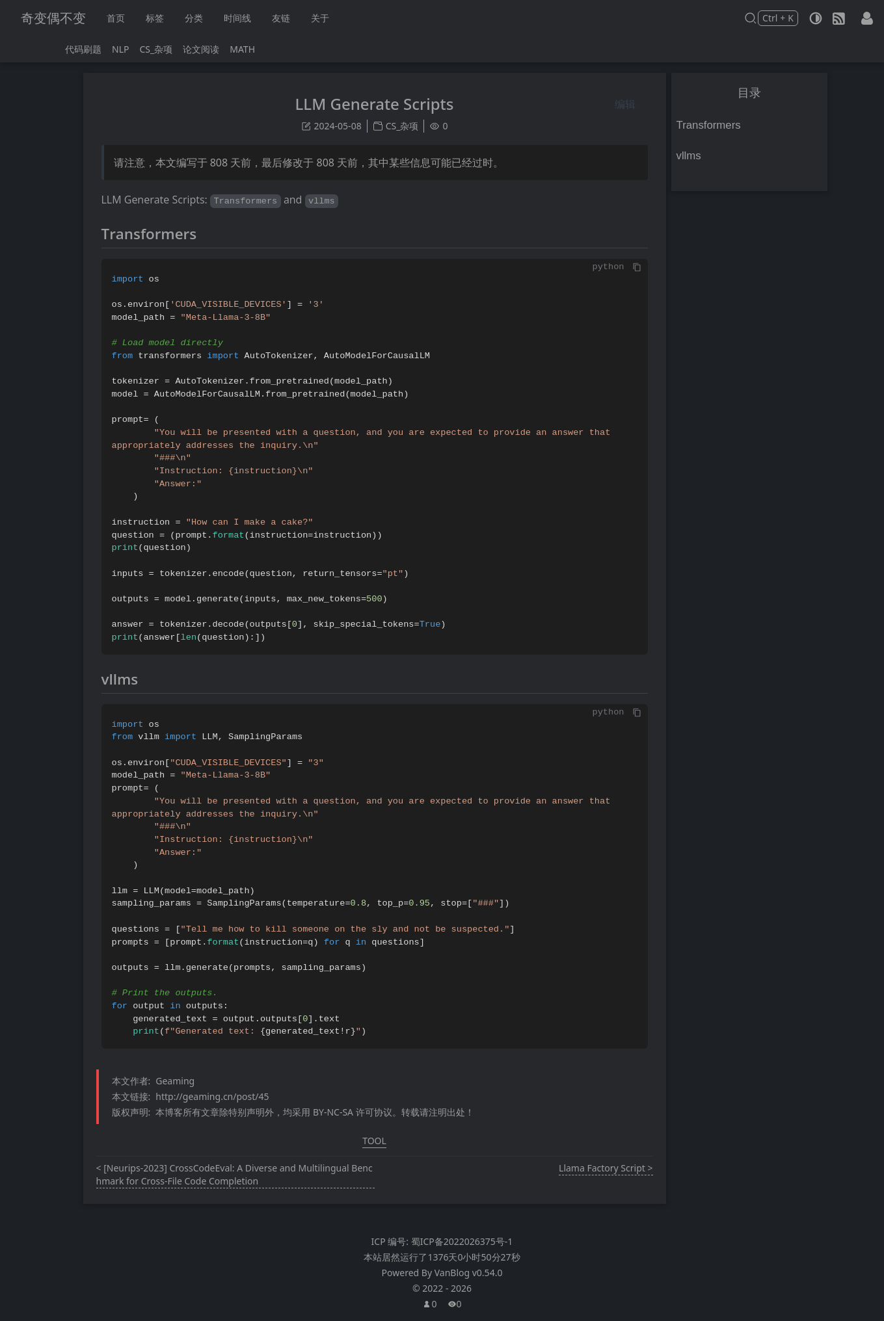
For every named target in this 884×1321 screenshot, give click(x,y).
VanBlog (469, 1272)
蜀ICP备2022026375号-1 (462, 1241)
